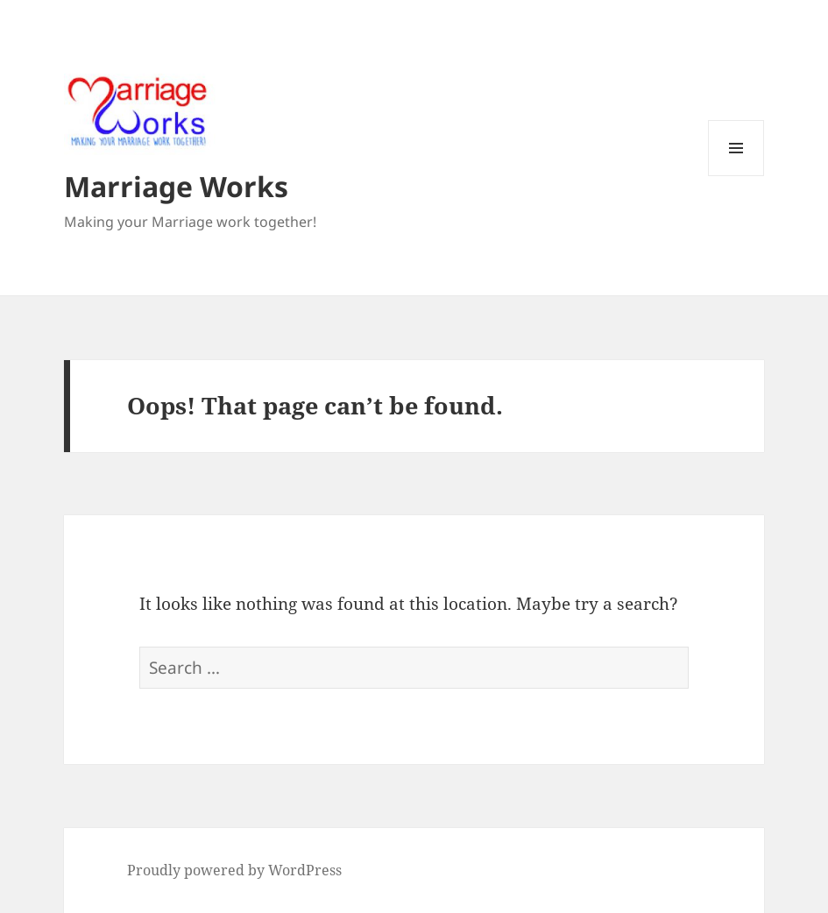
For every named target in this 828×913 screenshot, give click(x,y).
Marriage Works (176, 186)
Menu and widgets (736, 175)
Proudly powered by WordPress (234, 870)
